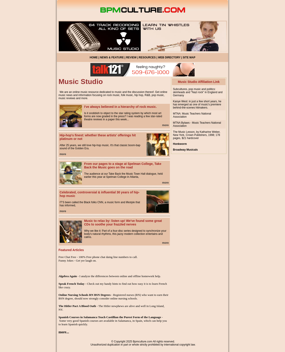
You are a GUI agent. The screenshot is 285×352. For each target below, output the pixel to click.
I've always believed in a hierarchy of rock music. (120, 106)
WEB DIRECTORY (169, 57)
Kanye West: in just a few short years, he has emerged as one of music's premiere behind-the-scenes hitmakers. (197, 104)
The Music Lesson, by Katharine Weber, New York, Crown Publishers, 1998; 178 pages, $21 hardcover (196, 135)
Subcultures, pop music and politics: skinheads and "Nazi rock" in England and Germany (198, 92)
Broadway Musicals (185, 149)
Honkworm (180, 143)
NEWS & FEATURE (112, 57)
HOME (94, 57)
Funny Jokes (66, 260)
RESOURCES (147, 57)
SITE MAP (189, 57)
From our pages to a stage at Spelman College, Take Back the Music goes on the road (122, 165)
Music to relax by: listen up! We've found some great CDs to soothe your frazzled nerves (123, 222)
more (165, 125)
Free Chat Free (67, 257)
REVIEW (131, 57)
